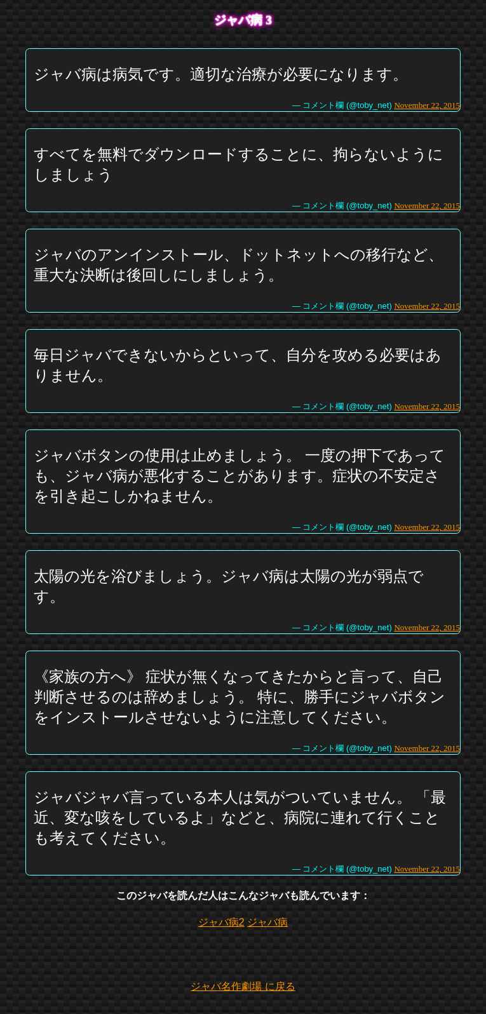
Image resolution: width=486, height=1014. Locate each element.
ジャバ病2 (221, 922)
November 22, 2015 (427, 105)
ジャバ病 (267, 922)
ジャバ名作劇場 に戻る (243, 986)
